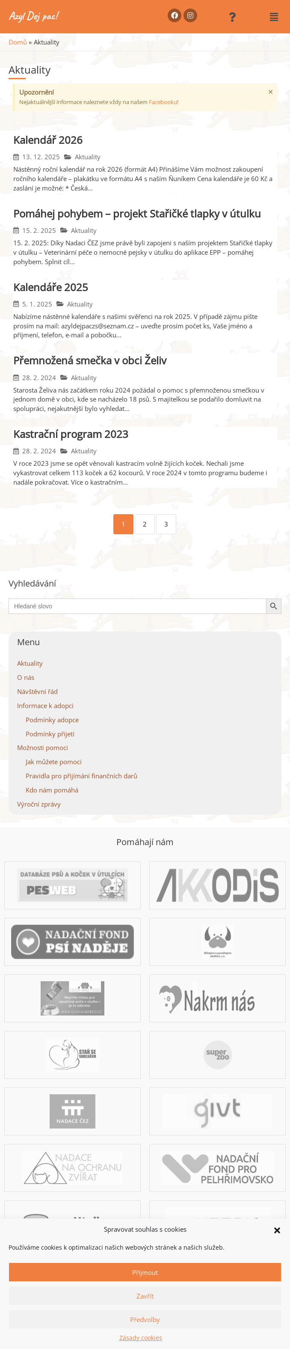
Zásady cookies (140, 1338)
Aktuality (88, 157)
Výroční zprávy (39, 804)
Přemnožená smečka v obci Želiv (89, 360)
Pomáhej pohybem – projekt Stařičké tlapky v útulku (137, 213)
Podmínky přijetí (50, 734)
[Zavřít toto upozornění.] (270, 92)
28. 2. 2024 (39, 378)
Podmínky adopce (52, 719)
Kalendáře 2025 (50, 287)
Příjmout (145, 1272)
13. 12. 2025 (41, 157)
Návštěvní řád (37, 691)
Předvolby (145, 1319)
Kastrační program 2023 (70, 434)
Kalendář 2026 (48, 140)
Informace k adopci (45, 705)
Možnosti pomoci (42, 747)
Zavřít (145, 1296)
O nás (25, 677)
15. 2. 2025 (39, 230)
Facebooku (163, 102)
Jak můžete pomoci (54, 761)
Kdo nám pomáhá (52, 790)
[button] (277, 1229)
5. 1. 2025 (37, 304)
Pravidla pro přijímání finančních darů (81, 775)
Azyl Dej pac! (33, 16)
